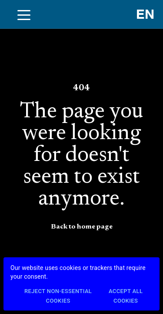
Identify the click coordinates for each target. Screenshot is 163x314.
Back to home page (82, 226)
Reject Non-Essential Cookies (58, 296)
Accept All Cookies (126, 296)
